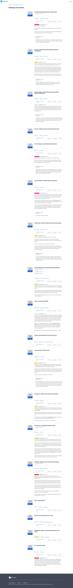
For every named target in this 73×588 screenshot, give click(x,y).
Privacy (20, 583)
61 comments (36, 56)
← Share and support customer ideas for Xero (16, 4)
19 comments (36, 468)
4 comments (36, 18)
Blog (50, 202)
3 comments (36, 187)
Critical (60, 22)
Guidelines (25, 583)
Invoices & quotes (43, 278)
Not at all (50, 22)
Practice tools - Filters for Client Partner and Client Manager (48, 223)
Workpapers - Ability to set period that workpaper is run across (47, 531)
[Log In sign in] (71, 1)
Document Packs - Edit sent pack (41, 350)
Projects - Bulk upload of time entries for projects (45, 335)
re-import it (46, 492)
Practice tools (46, 135)
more (60, 330)
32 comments (41, 341)
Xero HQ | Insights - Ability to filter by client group (45, 180)
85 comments (36, 307)
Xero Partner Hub (57, 200)
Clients (46, 229)
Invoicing (47, 278)
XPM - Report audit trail (39, 500)
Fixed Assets (46, 18)
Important (55, 22)
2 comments (36, 432)
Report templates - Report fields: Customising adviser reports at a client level (46, 92)
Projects (51, 341)
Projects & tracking (47, 341)
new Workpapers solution (51, 417)
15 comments (36, 229)
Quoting (47, 307)
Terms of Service (12, 583)
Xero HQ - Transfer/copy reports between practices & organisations (46, 50)
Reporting (46, 56)
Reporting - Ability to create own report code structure (46, 462)
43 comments (36, 356)
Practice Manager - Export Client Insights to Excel (45, 143)
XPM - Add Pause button (39, 545)
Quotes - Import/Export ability (41, 301)
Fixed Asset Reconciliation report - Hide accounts (45, 12)
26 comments (36, 278)
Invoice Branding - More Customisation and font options (47, 267)
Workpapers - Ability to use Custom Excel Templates (46, 393)
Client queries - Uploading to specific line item (44, 425)
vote (30, 15)
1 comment (36, 150)
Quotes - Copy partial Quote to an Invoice (43, 515)
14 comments (36, 551)
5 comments (41, 135)
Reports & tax (42, 18)
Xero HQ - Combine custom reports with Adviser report (46, 129)
